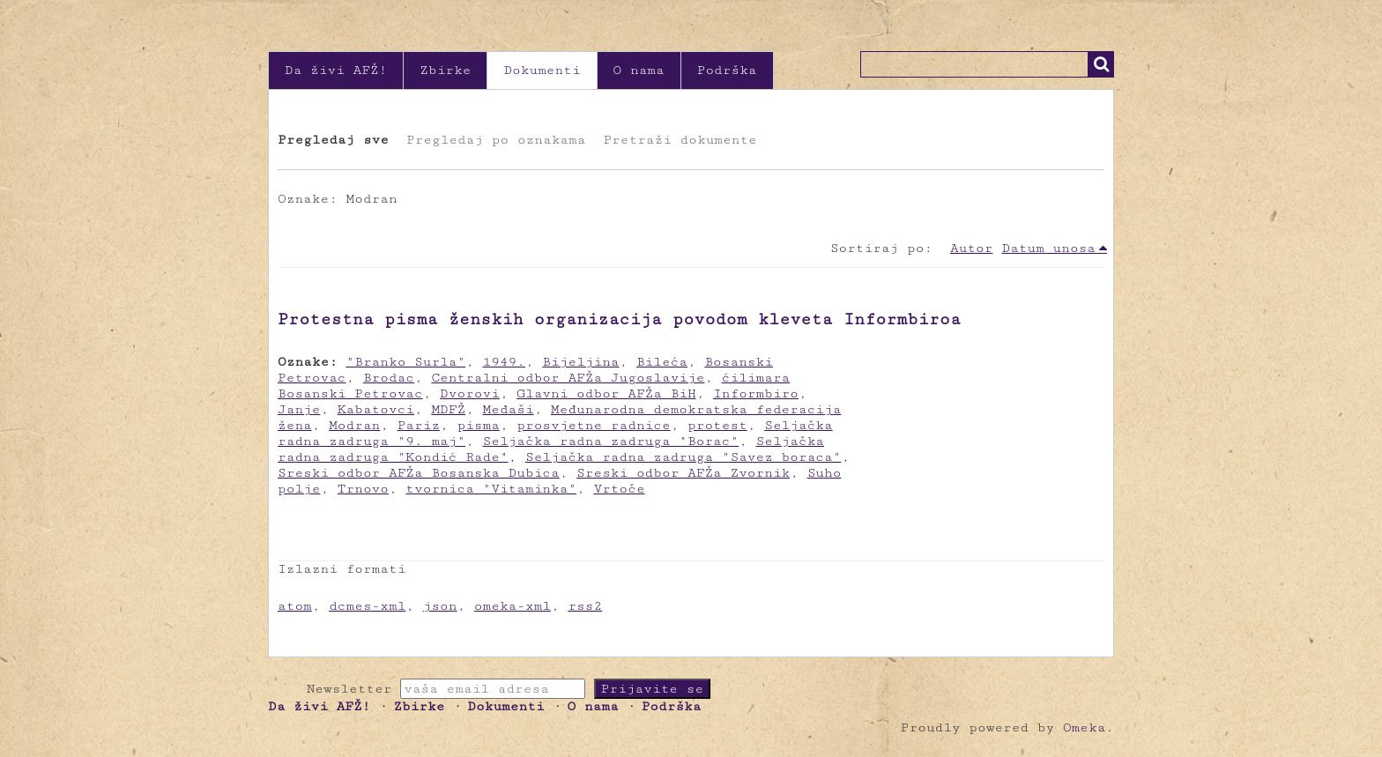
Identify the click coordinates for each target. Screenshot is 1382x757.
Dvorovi (470, 393)
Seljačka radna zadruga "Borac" (611, 441)
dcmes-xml (367, 605)
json (440, 605)
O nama (639, 70)
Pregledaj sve (333, 139)
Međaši (508, 409)
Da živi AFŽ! (336, 70)
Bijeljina (580, 361)
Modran (354, 425)
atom (295, 605)
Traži (1101, 64)
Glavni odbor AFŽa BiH (605, 393)
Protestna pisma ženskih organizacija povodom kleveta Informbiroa (619, 319)
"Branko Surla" (406, 361)
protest (717, 425)
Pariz (419, 425)
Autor (971, 248)
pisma (478, 425)
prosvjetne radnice (593, 425)
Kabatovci (376, 409)
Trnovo (363, 488)
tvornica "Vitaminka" (490, 488)
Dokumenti (541, 70)
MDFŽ (448, 409)
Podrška (727, 70)
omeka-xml (512, 605)
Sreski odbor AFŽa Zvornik (683, 472)
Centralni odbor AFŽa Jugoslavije (567, 377)
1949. (504, 361)
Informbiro (756, 393)
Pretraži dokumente (679, 139)
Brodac (388, 377)
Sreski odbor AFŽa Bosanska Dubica (419, 472)
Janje (299, 409)
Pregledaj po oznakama (495, 139)
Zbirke (445, 70)
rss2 (585, 605)
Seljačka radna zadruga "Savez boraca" (683, 456)
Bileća (661, 361)
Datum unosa (1048, 248)
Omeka (1084, 727)
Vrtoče (618, 488)
